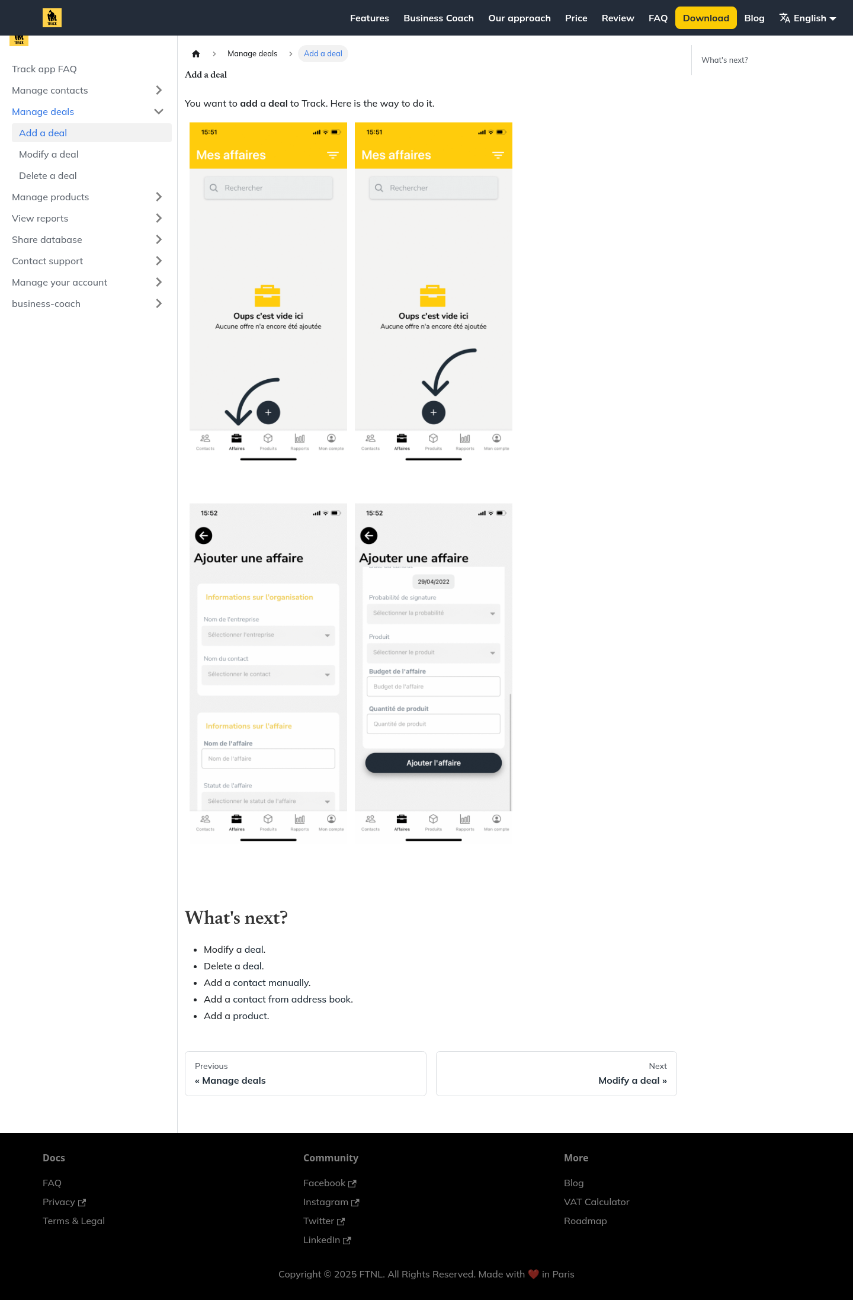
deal (254, 949)
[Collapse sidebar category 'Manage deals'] (159, 111)
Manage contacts (50, 90)
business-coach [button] (46, 303)
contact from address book (292, 999)
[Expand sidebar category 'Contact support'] (159, 260)
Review (618, 18)
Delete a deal (48, 175)
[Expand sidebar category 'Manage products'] (159, 196)
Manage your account (59, 282)
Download (706, 18)
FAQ (658, 18)
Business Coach (438, 18)
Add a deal (43, 133)
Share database (47, 239)
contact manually (270, 982)
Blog (754, 18)
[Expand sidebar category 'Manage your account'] (159, 282)
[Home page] (196, 53)
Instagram (331, 1202)
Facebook (330, 1183)
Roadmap (585, 1221)
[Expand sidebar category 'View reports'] (159, 218)
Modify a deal (49, 154)
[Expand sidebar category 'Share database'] (159, 239)
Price (576, 18)
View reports (40, 218)
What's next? (724, 60)
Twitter (324, 1221)
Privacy (64, 1202)
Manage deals (43, 111)
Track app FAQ (44, 69)
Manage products (50, 197)
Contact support (47, 261)
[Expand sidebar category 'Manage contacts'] (159, 90)
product (250, 1016)
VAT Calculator (597, 1202)
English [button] (802, 18)
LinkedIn (327, 1239)
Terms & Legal (74, 1221)
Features (369, 18)
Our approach (519, 18)
